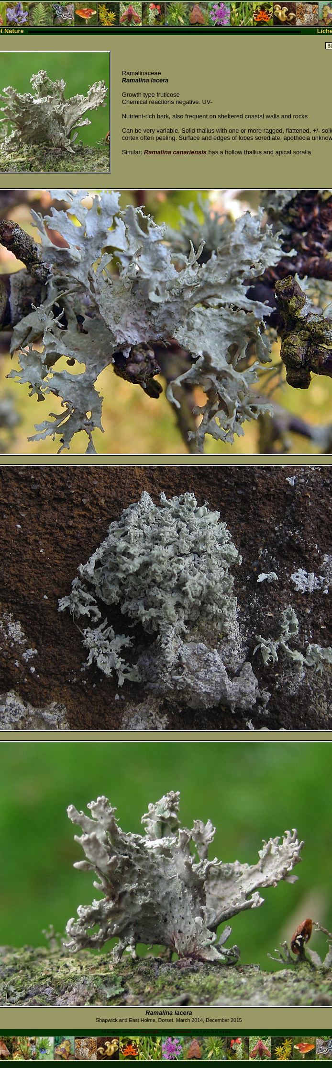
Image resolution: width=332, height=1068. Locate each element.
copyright (150, 1031)
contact (183, 1031)
